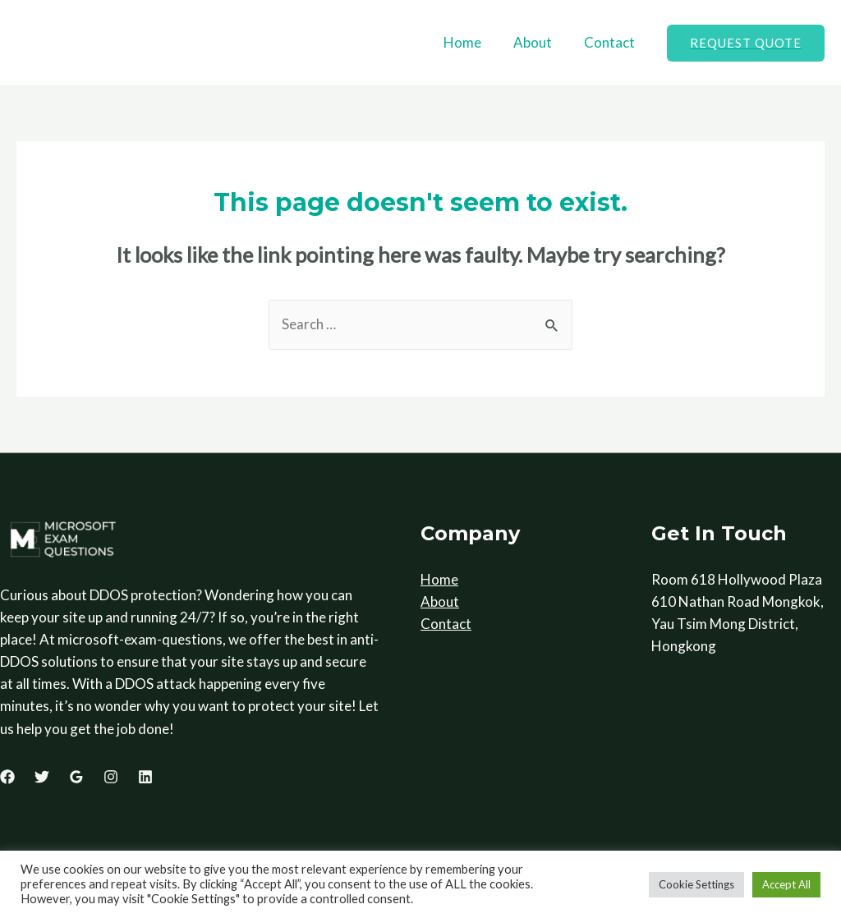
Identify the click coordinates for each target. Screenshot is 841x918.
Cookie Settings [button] (696, 884)
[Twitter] (41, 777)
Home (472, 42)
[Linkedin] (145, 777)
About (538, 42)
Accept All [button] (786, 884)
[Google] (76, 777)
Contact (611, 42)
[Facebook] (7, 777)
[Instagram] (110, 777)
